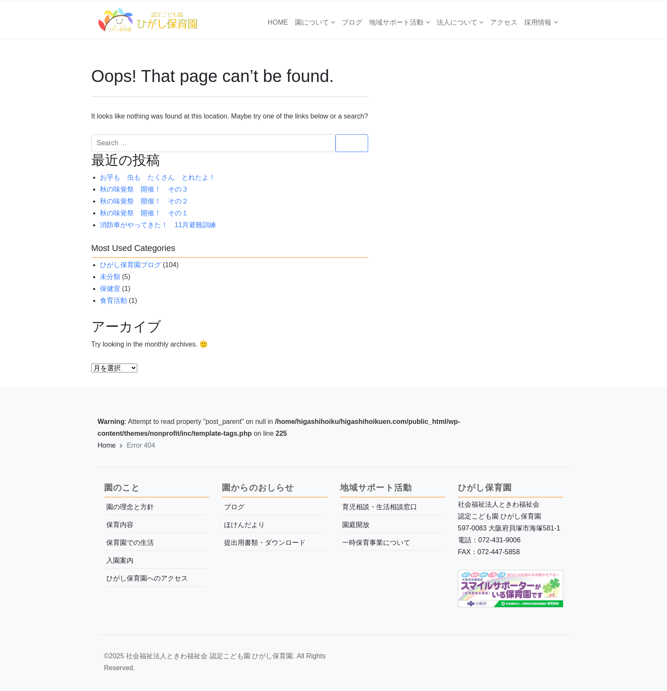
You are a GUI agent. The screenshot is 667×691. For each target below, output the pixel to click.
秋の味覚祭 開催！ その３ (144, 189)
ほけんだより (244, 524)
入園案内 (119, 560)
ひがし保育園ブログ (130, 264)
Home (107, 445)
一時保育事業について (376, 542)
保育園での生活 (130, 542)
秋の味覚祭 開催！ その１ (144, 213)
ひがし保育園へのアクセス (147, 578)
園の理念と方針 (130, 506)
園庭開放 (355, 524)
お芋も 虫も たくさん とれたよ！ (158, 177)
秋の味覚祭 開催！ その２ (144, 201)
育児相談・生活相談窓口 (379, 506)
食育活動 (113, 300)
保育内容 (119, 524)
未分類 (110, 276)
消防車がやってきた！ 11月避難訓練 (158, 224)
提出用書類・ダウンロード (265, 542)
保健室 (110, 288)
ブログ (234, 506)
